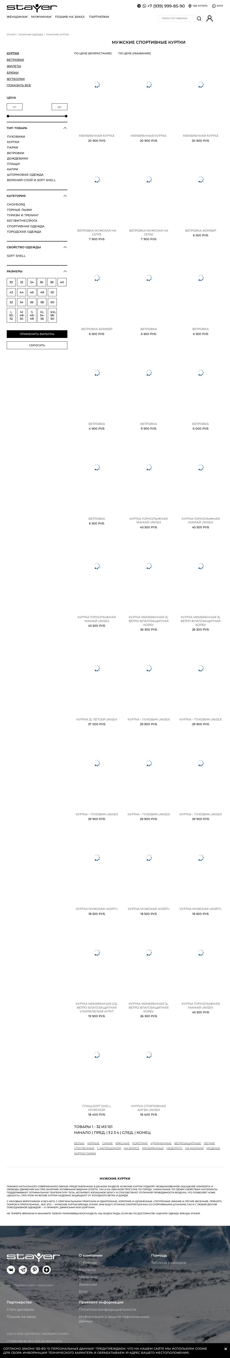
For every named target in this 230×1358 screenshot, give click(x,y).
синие (107, 1143)
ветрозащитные (187, 1143)
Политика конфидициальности (107, 1309)
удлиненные (161, 1143)
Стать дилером (20, 1309)
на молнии (194, 1148)
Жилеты (14, 66)
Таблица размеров (168, 1262)
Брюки (13, 72)
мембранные (153, 1148)
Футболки (16, 79)
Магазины (88, 1277)
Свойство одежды (24, 247)
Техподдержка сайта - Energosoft (30, 1285)
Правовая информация (101, 1302)
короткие (140, 1143)
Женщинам (17, 16)
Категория (16, 196)
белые (79, 1143)
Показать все (19, 85)
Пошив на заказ (69, 16)
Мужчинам (41, 16)
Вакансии (88, 1284)
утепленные (84, 1148)
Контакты (87, 1270)
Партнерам (99, 16)
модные (213, 1148)
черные (93, 1143)
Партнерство (19, 1302)
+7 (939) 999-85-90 (166, 6)
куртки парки (85, 1153)
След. (128, 1132)
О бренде (88, 1262)
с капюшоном (109, 1148)
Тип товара (17, 128)
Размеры (14, 271)
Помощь (159, 1255)
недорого (174, 1148)
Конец (143, 1132)
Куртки (13, 53)
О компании (90, 1255)
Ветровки (15, 60)
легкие (209, 1143)
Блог (83, 1292)
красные (122, 1143)
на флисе (131, 1148)
